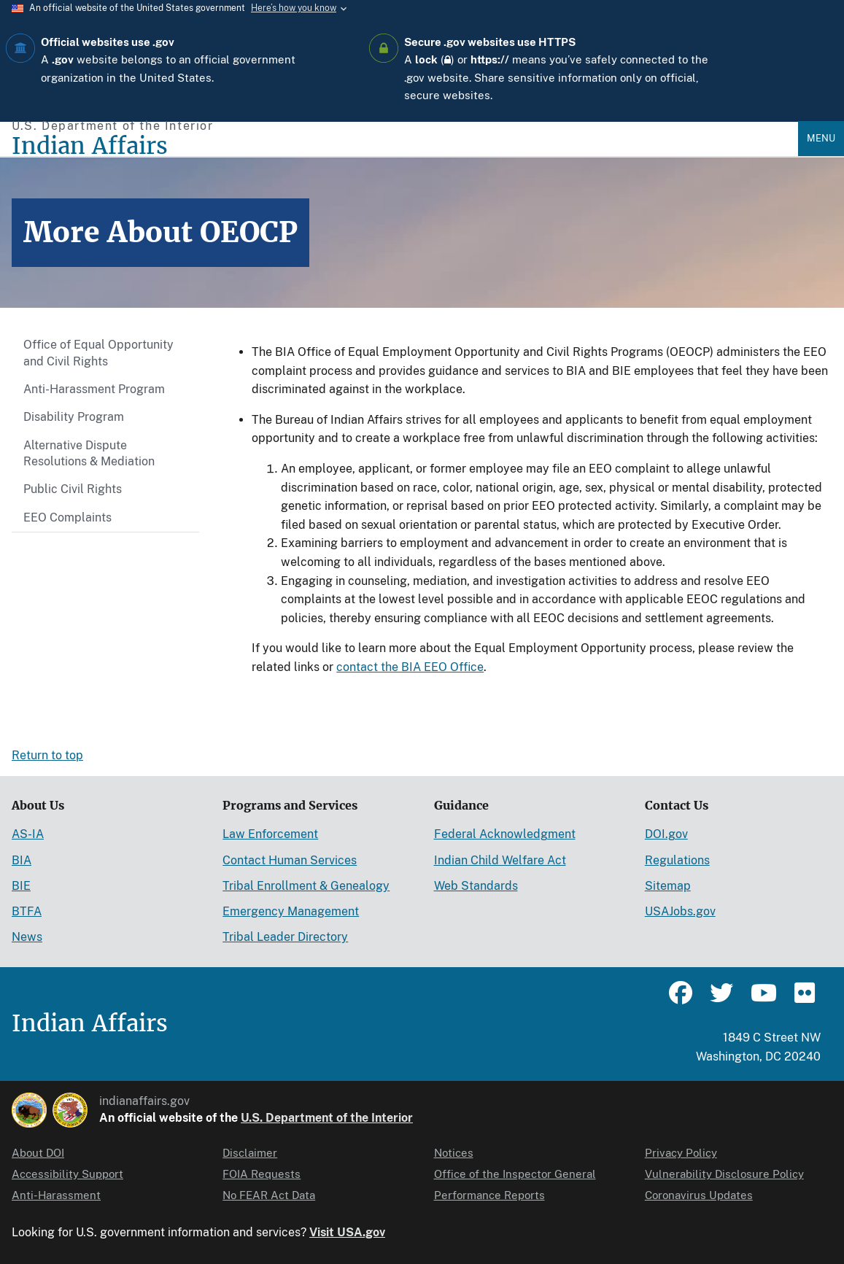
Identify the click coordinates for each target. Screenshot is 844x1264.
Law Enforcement (270, 834)
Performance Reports (489, 1195)
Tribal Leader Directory (285, 937)
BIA (21, 860)
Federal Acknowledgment (505, 834)
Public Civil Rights (72, 489)
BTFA (27, 911)
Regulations (677, 860)
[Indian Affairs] (405, 146)
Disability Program (73, 417)
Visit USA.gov (347, 1232)
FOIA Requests (261, 1174)
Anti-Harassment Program (94, 389)
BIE (21, 886)
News (27, 937)
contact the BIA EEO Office (410, 667)
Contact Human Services (289, 860)
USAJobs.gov (680, 911)
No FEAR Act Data (268, 1195)
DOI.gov (666, 834)
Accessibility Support (67, 1174)
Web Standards (476, 886)
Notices (453, 1153)
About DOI (38, 1153)
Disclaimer (249, 1153)
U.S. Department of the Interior (327, 1118)
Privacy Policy (681, 1153)
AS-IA (28, 834)
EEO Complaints (67, 517)
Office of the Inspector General (515, 1174)
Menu (821, 138)
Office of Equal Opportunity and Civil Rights (98, 353)
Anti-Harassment (56, 1195)
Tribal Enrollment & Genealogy (306, 886)
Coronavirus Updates (699, 1195)
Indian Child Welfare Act (500, 860)
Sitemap (668, 886)
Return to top (47, 755)
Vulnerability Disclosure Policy (724, 1174)
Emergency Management (290, 911)
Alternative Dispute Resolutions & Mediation (89, 453)
